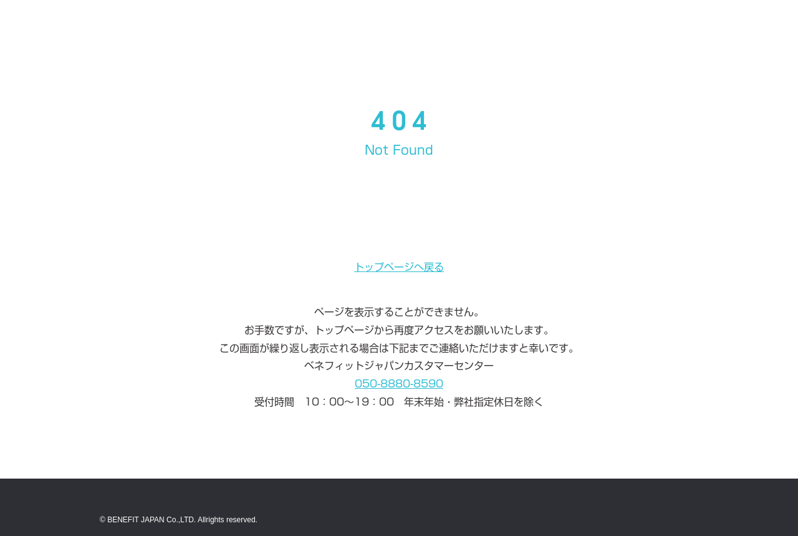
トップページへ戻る (399, 267)
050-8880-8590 (399, 384)
